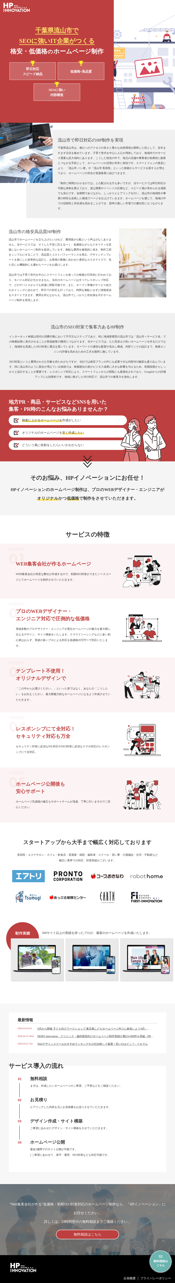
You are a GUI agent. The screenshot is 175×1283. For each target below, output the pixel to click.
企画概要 (129, 1278)
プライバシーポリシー (155, 1278)
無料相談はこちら (87, 1234)
